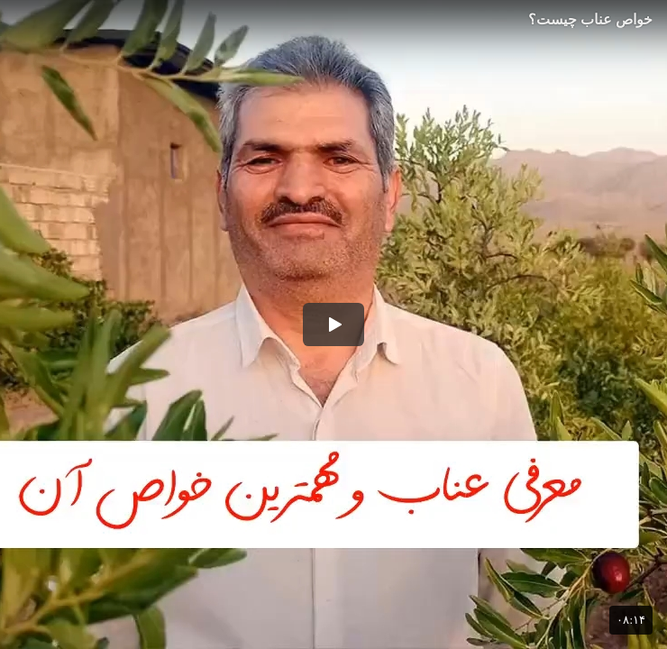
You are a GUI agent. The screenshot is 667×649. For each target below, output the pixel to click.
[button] (333, 324)
